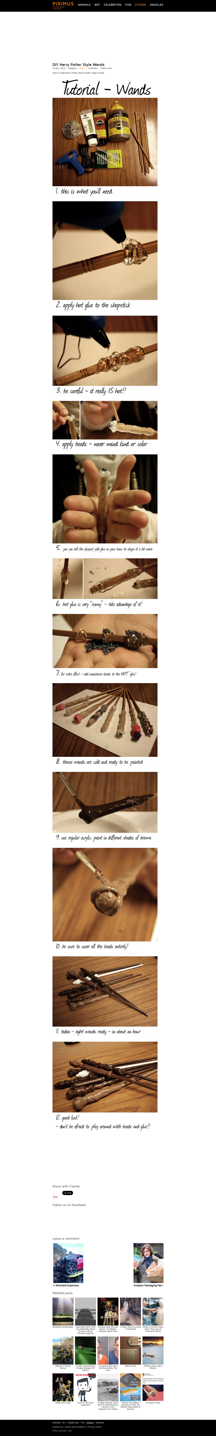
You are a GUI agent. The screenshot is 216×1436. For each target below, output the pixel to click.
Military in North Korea (63, 1367)
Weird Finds (130, 1366)
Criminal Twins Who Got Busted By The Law (108, 1368)
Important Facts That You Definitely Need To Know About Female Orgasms (85, 1330)
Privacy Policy (95, 1426)
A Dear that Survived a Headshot (131, 1328)
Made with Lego (63, 1402)
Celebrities (113, 4)
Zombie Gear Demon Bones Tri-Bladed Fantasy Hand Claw (108, 1329)
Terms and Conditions (75, 1426)
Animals (84, 4)
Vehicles (156, 4)
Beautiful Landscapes (63, 1327)
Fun (128, 4)
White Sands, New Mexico (153, 1367)
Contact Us (57, 1426)
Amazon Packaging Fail (148, 1285)
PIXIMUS (63, 3)
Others (140, 4)
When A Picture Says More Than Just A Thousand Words (153, 1329)
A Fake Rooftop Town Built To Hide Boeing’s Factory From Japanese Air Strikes (108, 1405)
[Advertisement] (108, 37)
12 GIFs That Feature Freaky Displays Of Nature (85, 1368)
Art (97, 4)
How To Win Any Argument (85, 1403)
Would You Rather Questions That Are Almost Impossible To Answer (130, 1405)
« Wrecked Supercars (66, 1285)
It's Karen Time (153, 1402)
